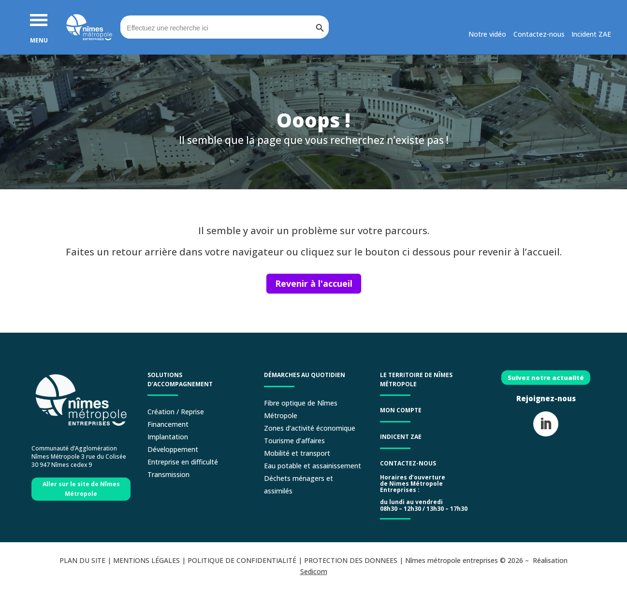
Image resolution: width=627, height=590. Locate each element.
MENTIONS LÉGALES (146, 560)
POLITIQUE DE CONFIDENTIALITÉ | (246, 560)
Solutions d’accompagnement (180, 379)
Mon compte (401, 410)
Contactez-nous (408, 463)
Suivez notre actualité (546, 377)
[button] (38, 19)
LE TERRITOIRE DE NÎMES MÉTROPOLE (416, 379)
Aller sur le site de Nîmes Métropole (81, 489)
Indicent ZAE (401, 437)
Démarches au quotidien (304, 375)
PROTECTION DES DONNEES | (354, 560)
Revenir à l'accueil (313, 283)
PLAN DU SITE (82, 560)
